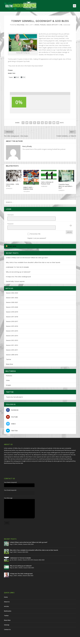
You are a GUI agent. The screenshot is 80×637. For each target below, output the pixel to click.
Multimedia (7, 606)
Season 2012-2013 (12, 335)
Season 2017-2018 (12, 312)
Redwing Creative (39, 635)
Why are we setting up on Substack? (18, 267)
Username (10, 215)
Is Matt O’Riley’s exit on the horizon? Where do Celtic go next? (27, 252)
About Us (7, 597)
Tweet (11, 77)
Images (8, 380)
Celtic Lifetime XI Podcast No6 (47, 183)
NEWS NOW (12, 241)
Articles (37, 25)
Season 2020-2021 (12, 297)
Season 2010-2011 (12, 345)
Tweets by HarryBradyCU (14, 392)
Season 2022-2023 (12, 288)
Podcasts (43, 25)
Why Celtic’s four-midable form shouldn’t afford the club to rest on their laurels (33, 257)
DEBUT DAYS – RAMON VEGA (28, 188)
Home (6, 592)
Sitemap (6, 620)
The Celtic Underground (13, 635)
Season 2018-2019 (12, 307)
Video (8, 375)
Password (10, 221)
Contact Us (7, 624)
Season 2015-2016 (12, 321)
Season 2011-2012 (12, 340)
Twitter (8, 354)
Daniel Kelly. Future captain (15, 276)
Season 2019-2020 (12, 302)
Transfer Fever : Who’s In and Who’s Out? (65, 186)
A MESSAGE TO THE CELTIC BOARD (17, 262)
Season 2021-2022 (12, 293)
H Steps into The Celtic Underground (18, 272)
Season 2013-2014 (12, 331)
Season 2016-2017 (52, 25)
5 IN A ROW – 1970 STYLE (12, 185)
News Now (9, 359)
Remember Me (35, 229)
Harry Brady (20, 25)
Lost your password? (40, 233)
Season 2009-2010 (12, 350)
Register (30, 233)
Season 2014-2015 (12, 326)
